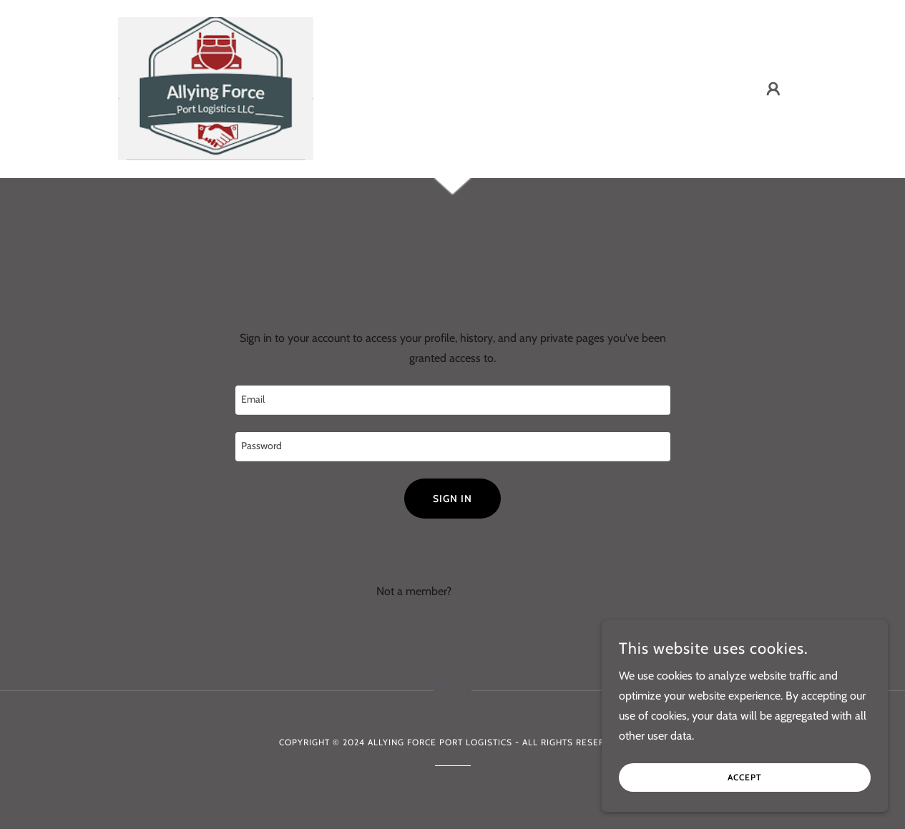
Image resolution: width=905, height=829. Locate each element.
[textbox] (452, 400)
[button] (773, 88)
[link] (215, 87)
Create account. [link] (491, 591)
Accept (745, 777)
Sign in (452, 498)
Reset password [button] (452, 544)
